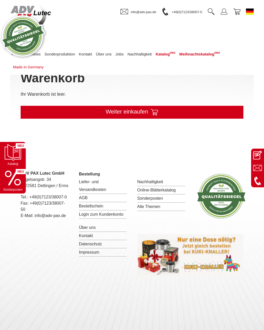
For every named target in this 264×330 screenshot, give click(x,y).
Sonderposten (150, 198)
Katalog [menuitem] (165, 53)
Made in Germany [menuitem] (28, 67)
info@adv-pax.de (50, 215)
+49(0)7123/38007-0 (48, 197)
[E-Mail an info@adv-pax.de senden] (257, 168)
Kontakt (86, 236)
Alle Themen (148, 206)
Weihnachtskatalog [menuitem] (199, 53)
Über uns (87, 227)
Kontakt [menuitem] (85, 54)
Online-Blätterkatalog (156, 190)
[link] (138, 12)
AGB (83, 198)
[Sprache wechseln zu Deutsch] (250, 11)
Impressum (89, 252)
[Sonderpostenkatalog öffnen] (13, 181)
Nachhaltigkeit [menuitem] (139, 54)
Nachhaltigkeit (150, 182)
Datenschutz (90, 244)
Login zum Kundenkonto (101, 214)
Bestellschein (91, 206)
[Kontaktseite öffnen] (257, 155)
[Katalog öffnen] (13, 155)
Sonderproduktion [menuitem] (60, 54)
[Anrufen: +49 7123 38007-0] (257, 180)
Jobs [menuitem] (120, 54)
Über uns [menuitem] (104, 54)
